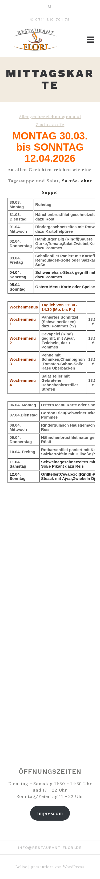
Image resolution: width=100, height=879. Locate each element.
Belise (21, 866)
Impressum (50, 813)
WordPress (74, 866)
